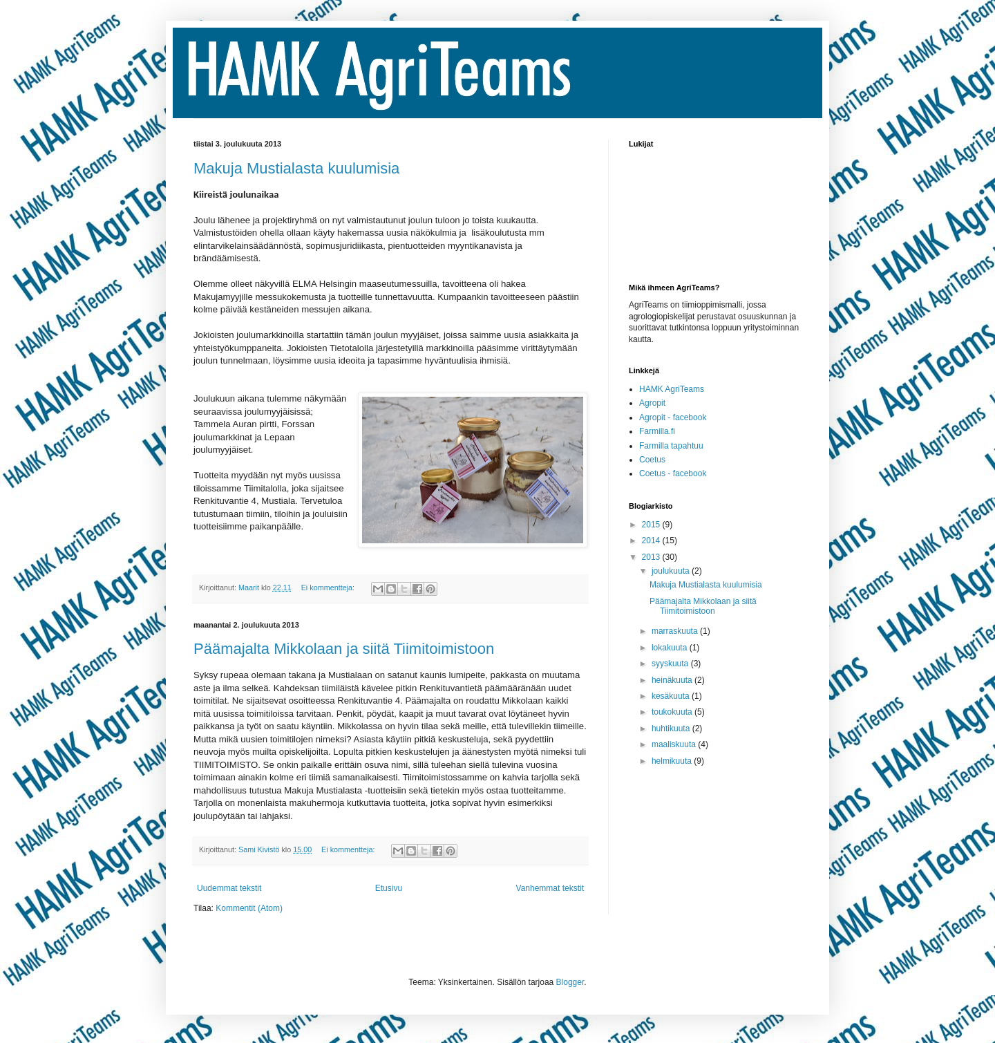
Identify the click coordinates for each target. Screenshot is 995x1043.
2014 (652, 540)
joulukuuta (672, 571)
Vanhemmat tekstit (550, 888)
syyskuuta (671, 663)
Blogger (570, 982)
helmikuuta (673, 761)
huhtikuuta (672, 728)
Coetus (652, 459)
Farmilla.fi (657, 431)
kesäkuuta (672, 696)
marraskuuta (676, 631)
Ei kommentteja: (329, 587)
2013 (652, 557)
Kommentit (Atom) (249, 908)
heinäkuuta (673, 680)
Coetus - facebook (672, 473)
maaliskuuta (675, 744)
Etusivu (388, 888)
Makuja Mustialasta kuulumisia (296, 168)
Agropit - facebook (672, 417)
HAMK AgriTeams (671, 389)
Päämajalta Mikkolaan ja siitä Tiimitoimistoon (343, 648)
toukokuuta (673, 712)
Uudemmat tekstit (229, 888)
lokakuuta (671, 647)
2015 (652, 524)
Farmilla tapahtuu (671, 446)
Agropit (652, 403)
